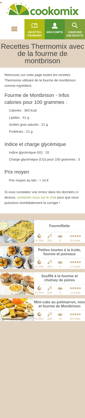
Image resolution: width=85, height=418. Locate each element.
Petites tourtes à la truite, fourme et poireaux (59, 252)
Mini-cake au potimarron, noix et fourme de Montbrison (59, 304)
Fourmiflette (59, 226)
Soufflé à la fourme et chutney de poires (59, 278)
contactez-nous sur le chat (36, 197)
